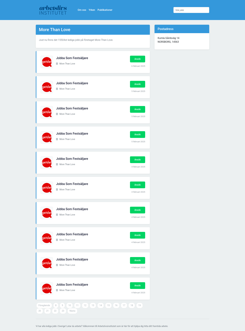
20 (39, 311)
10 (69, 305)
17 (124, 305)
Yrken (92, 9)
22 (55, 311)
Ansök (138, 59)
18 (131, 305)
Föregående (44, 305)
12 (85, 305)
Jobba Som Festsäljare (72, 58)
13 (93, 305)
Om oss (82, 9)
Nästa (72, 311)
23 (63, 311)
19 (139, 305)
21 (47, 311)
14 (100, 305)
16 (116, 305)
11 (77, 305)
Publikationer (105, 9)
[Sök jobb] (191, 10)
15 (108, 305)
